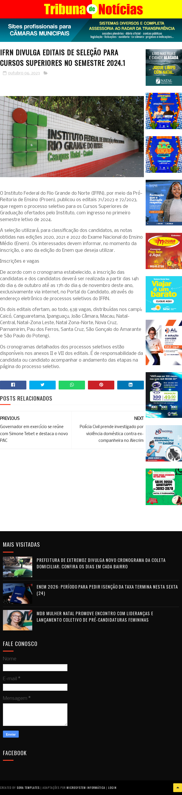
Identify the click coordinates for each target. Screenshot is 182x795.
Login (112, 787)
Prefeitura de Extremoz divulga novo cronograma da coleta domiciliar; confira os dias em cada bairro (101, 563)
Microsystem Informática (86, 787)
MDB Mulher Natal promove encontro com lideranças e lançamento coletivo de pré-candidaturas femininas (95, 616)
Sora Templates (28, 787)
